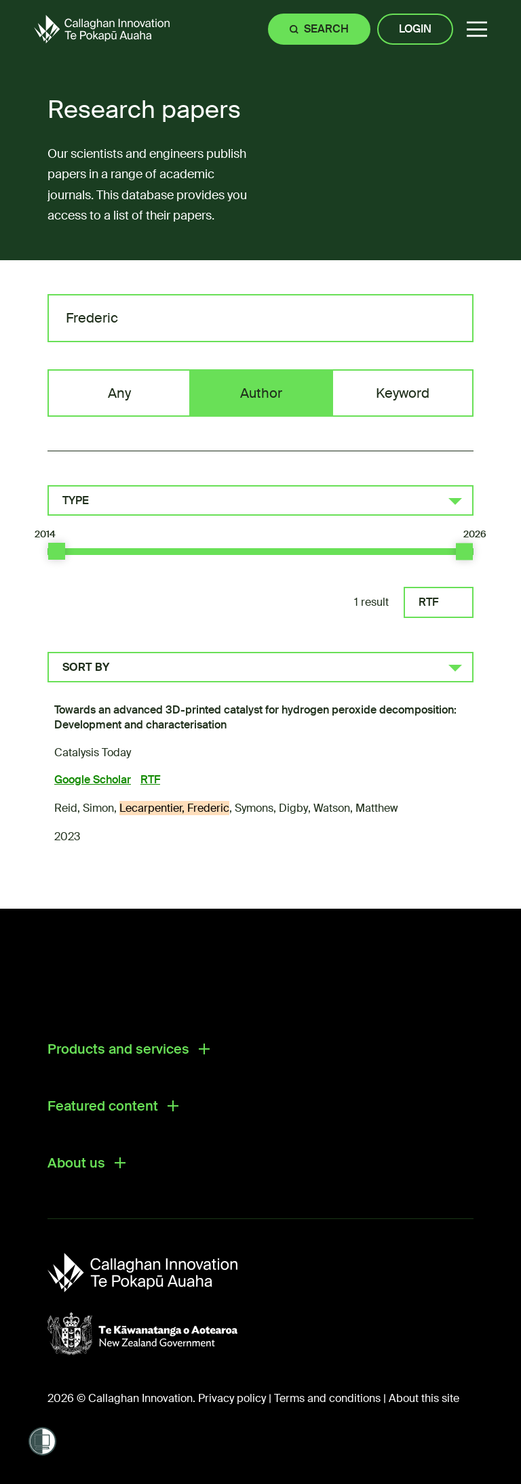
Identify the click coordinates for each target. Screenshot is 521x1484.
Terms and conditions (327, 1398)
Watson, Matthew (355, 808)
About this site (424, 1398)
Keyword (402, 393)
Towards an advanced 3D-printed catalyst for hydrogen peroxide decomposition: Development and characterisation (255, 717)
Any (119, 393)
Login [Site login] (415, 29)
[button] (477, 29)
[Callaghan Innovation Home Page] (102, 29)
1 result (371, 602)
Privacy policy (232, 1398)
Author (261, 393)
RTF (428, 602)
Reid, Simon (84, 808)
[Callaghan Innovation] (156, 1272)
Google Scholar (92, 779)
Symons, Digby (271, 808)
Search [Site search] (326, 29)
